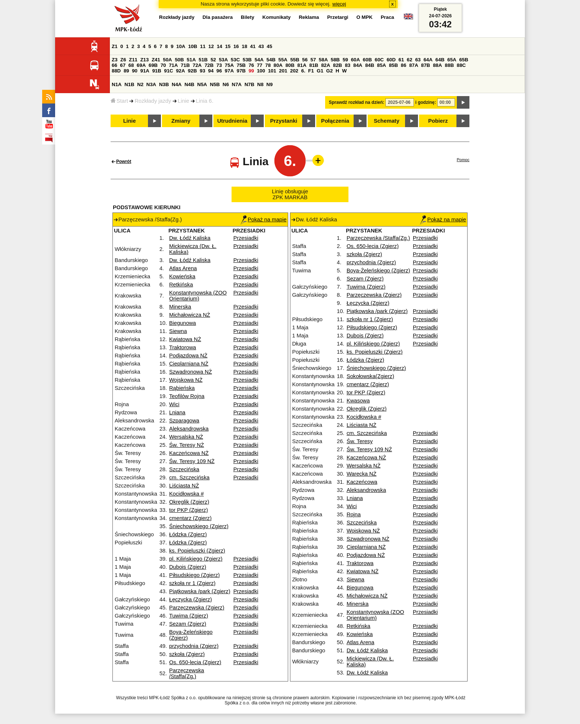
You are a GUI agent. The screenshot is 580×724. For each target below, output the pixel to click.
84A (357, 65)
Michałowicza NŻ (189, 315)
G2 (329, 71)
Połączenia (335, 121)
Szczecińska (184, 469)
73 (219, 65)
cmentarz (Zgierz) (190, 518)
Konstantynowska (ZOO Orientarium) (198, 296)
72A (197, 65)
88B (449, 65)
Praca (387, 17)
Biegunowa (182, 323)
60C (379, 59)
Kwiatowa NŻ (185, 339)
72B (209, 65)
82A (325, 65)
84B (369, 65)
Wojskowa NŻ (185, 380)
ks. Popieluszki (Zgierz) (197, 551)
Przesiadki (246, 238)
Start (119, 101)
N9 (269, 84)
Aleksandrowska (189, 429)
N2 (140, 84)
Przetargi (337, 17)
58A (323, 59)
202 (294, 71)
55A (282, 59)
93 (202, 71)
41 (253, 46)
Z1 (115, 46)
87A (413, 65)
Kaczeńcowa (362, 482)
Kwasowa (358, 401)
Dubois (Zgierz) (187, 567)
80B (290, 65)
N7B (249, 84)
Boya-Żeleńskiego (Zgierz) (378, 270)
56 (305, 59)
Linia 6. (204, 101)
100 (261, 71)
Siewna (178, 331)
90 (135, 71)
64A (428, 59)
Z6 (123, 59)
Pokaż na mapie (263, 219)
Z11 (133, 59)
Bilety (247, 17)
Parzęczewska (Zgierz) (196, 608)
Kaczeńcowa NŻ (189, 453)
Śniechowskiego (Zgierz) (198, 526)
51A (191, 59)
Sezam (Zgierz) (187, 624)
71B (185, 65)
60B (367, 59)
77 (259, 65)
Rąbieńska (182, 388)
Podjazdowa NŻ (188, 355)
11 (203, 46)
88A (437, 65)
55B (294, 59)
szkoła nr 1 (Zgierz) (192, 583)
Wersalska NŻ (186, 437)
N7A (237, 84)
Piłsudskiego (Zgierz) (194, 575)
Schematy (386, 121)
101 (272, 71)
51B (203, 59)
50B (179, 59)
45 (269, 46)
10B (192, 46)
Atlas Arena (183, 268)
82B (337, 65)
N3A (151, 84)
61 (401, 59)
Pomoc (463, 159)
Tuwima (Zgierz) (188, 616)
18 (244, 46)
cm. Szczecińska (189, 477)
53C (235, 59)
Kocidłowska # (186, 494)
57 (313, 59)
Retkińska (181, 285)
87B (425, 65)
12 (211, 46)
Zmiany (180, 121)
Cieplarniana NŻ (188, 364)
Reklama (309, 17)
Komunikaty (276, 17)
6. (303, 71)
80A (278, 65)
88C (461, 65)
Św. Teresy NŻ (186, 445)
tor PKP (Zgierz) (188, 510)
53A (223, 59)
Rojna (354, 514)
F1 (311, 71)
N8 (260, 84)
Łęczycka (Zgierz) (190, 599)
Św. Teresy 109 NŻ (192, 461)
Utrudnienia (232, 121)
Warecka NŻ (362, 474)
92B (192, 71)
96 (219, 71)
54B (270, 59)
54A (258, 59)
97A (229, 71)
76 (251, 65)
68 (131, 65)
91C (168, 71)
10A (180, 46)
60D (391, 59)
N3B (164, 84)
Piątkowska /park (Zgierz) (199, 591)
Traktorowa (182, 347)
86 (404, 65)
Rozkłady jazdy (153, 101)
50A (167, 59)
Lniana (177, 412)
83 (347, 65)
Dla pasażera (218, 17)
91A (144, 71)
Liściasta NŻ (184, 486)
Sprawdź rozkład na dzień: (356, 102)
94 (211, 71)
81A (301, 65)
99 (251, 71)
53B (247, 59)
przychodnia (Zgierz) (194, 646)
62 (409, 59)
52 (213, 59)
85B (393, 65)
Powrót (123, 161)
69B (153, 65)
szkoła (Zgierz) (187, 654)
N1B (129, 84)
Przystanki (283, 121)
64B (439, 59)
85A (381, 65)
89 (126, 71)
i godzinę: (425, 102)
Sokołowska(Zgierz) (370, 376)
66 (114, 65)
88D (116, 71)
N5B (215, 84)
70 (163, 65)
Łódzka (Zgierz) (188, 534)
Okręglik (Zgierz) (189, 502)
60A (355, 59)
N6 (226, 84)
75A (229, 65)
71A (173, 65)
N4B (190, 84)
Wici (174, 404)
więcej (339, 4)
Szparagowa (184, 421)
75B (241, 65)
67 (123, 65)
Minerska (180, 307)
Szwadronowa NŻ (190, 372)
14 (219, 46)
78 (268, 65)
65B (463, 59)
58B (335, 59)
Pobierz (438, 121)
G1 (320, 71)
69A (141, 65)
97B (241, 71)
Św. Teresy (360, 441)
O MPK (365, 17)
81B (313, 65)
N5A (202, 84)
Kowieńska (182, 276)
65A (451, 59)
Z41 (156, 59)
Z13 (144, 59)
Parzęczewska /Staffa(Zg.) (186, 673)
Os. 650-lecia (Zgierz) (195, 662)
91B (156, 71)
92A (180, 71)
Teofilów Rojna (186, 396)
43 (261, 46)
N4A (177, 84)
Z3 (115, 59)
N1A (117, 84)
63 (418, 59)
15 (227, 46)
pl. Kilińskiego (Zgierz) (195, 559)
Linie (183, 101)
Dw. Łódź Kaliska (189, 238)
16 (236, 46)
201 (283, 71)
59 (345, 59)
